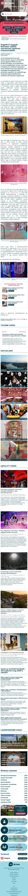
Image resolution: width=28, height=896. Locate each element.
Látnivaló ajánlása (14, 876)
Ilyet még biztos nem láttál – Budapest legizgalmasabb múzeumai (13, 531)
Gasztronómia (5, 793)
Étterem (14, 878)
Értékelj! (8, 19)
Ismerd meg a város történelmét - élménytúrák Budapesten (11, 572)
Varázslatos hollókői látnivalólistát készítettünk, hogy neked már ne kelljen (14, 335)
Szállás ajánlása (14, 872)
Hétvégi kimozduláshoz (6, 53)
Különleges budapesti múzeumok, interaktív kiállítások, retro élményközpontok (11, 491)
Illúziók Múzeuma (22, 248)
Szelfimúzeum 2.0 (15, 193)
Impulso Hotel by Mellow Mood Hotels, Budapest (16, 295)
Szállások (4, 780)
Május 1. (18, 30)
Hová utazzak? (14, 495)
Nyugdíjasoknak (19, 27)
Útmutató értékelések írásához (14, 891)
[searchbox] (14, 14)
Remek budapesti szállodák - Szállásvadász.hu (14, 284)
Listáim (20, 6)
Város (14, 883)
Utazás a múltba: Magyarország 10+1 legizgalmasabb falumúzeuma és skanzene (12, 611)
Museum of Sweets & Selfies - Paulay (10, 439)
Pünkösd (14, 32)
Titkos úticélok (6, 795)
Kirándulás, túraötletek (8, 784)
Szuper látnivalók (5, 54)
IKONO (25, 251)
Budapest (3, 370)
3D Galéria (17, 97)
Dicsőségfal (13, 6)
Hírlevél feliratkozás (14, 893)
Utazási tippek (21, 495)
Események (4, 797)
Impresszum (14, 895)
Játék (7, 6)
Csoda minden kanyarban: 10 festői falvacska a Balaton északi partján (13, 745)
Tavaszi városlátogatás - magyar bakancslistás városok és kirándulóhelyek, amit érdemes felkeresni (13, 761)
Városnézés (4, 788)
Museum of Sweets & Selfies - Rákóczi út (11, 402)
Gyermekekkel (4, 55)
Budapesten (6, 95)
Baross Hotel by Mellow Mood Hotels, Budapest (15, 288)
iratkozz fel (19, 319)
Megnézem (11, 290)
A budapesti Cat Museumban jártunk (12, 652)
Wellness (9, 30)
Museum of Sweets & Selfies (9, 145)
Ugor (7, 315)
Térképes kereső (18, 19)
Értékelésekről (14, 890)
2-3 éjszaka (7, 27)
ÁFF (14, 886)
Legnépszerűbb (17, 741)
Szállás (14, 879)
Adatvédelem (14, 888)
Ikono (2, 386)
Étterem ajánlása (14, 874)
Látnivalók (14, 881)
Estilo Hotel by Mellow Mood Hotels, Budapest (15, 302)
